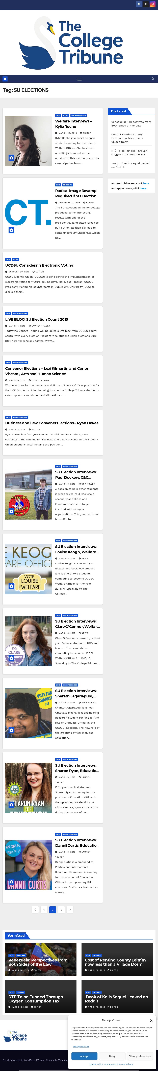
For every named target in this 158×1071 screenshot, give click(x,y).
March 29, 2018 (68, 133)
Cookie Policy (96, 1064)
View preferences (140, 1056)
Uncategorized (78, 115)
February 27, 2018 (70, 203)
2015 (8, 260)
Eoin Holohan (39, 380)
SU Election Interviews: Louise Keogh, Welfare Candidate (75, 552)
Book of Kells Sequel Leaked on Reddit (116, 999)
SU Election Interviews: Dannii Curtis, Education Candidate (77, 845)
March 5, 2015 (17, 326)
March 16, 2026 (97, 970)
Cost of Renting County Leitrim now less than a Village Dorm (127, 138)
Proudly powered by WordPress (19, 1060)
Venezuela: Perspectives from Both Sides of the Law (37, 962)
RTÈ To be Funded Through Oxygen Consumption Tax (35, 999)
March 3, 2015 (67, 484)
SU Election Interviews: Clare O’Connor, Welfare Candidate (77, 626)
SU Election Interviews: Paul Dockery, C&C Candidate (75, 477)
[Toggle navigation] (79, 79)
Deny (112, 1056)
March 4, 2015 (17, 380)
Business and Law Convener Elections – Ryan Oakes (51, 423)
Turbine (97, 956)
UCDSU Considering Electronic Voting (39, 265)
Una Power (87, 484)
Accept (84, 1056)
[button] (151, 1020)
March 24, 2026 (21, 970)
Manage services (81, 1046)
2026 (11, 956)
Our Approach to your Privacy (118, 1064)
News (65, 115)
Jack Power (87, 703)
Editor (85, 133)
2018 (58, 115)
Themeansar (64, 1060)
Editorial (67, 185)
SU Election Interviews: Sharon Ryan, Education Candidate (77, 771)
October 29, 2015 (19, 272)
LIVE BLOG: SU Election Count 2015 (36, 319)
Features (21, 956)
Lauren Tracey (39, 326)
